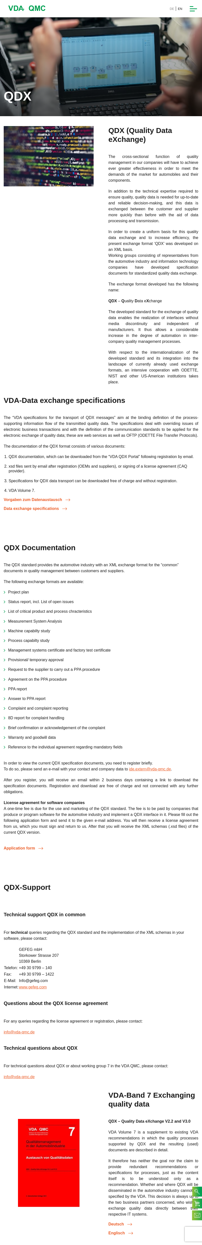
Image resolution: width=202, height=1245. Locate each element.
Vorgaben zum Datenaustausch (37, 500)
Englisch (120, 1233)
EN (180, 8)
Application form (23, 848)
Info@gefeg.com (33, 981)
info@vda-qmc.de (19, 1032)
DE (172, 8)
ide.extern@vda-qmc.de (150, 769)
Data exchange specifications (35, 509)
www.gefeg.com (33, 987)
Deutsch (120, 1224)
